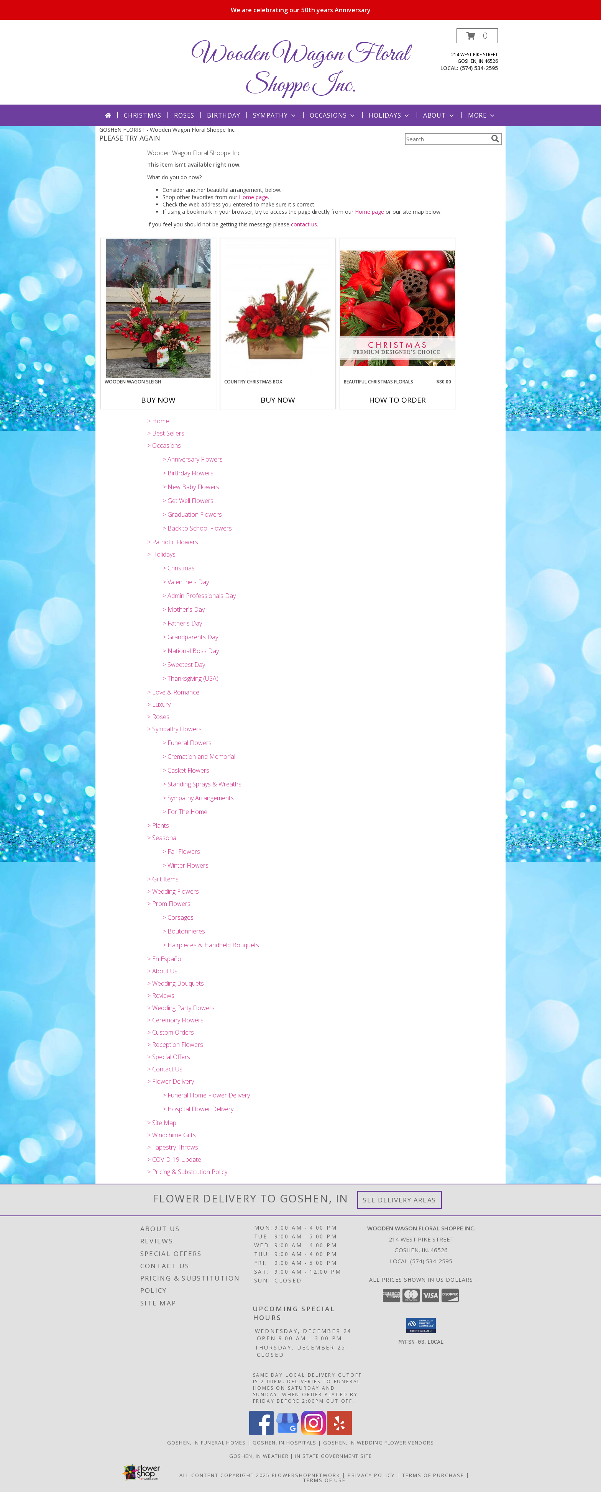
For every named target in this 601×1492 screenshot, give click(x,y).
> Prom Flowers (168, 903)
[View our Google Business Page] (287, 1433)
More (482, 115)
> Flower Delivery (170, 1081)
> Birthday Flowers (188, 473)
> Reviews (160, 995)
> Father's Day (182, 623)
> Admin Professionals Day (199, 595)
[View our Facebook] (261, 1433)
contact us (304, 224)
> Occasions (164, 445)
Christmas (142, 115)
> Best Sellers (165, 433)
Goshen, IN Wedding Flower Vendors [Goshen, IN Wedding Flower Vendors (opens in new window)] (378, 1442)
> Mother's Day (184, 609)
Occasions (333, 115)
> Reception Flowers (175, 1044)
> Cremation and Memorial (199, 756)
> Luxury (159, 704)
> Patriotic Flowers (172, 542)
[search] (495, 138)
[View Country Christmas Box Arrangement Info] (277, 308)
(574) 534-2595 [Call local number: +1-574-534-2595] (479, 68)
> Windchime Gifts (171, 1135)
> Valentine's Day (186, 582)
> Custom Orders (170, 1032)
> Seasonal (162, 838)
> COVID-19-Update (174, 1159)
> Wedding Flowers (173, 891)
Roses (184, 115)
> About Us (162, 971)
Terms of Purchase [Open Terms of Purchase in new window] (433, 1475)
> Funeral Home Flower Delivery (206, 1095)
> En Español (164, 959)
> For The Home (185, 811)
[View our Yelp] (339, 1433)
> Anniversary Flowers (193, 459)
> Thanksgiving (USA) (190, 678)
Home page (253, 197)
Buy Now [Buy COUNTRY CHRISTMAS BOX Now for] (278, 400)
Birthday (223, 115)
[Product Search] (447, 139)
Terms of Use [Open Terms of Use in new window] (324, 1480)
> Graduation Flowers (192, 514)
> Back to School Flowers (197, 528)
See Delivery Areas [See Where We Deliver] (399, 1200)
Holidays (389, 115)
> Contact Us (164, 1069)
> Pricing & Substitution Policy (187, 1172)
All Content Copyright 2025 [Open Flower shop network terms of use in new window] (224, 1475)
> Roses (158, 716)
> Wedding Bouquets (175, 983)
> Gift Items (163, 879)
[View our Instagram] (313, 1433)
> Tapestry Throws (172, 1147)
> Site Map (161, 1123)
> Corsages (178, 917)
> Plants (158, 825)
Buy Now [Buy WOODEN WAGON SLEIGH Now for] (158, 400)
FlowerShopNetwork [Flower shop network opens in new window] (306, 1475)
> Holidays (161, 554)
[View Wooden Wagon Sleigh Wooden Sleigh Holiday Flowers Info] (158, 308)
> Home (158, 421)
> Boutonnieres (184, 931)
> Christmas (179, 568)
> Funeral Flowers (187, 743)
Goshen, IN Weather (259, 1456)
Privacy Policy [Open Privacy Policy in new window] (371, 1475)
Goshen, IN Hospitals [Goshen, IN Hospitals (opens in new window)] (285, 1442)
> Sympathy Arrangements (198, 798)
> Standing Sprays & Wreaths (202, 784)
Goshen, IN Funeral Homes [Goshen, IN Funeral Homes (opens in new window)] (206, 1442)
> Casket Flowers (186, 770)
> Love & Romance (173, 692)
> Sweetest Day (184, 664)
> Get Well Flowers (188, 500)
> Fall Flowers (181, 851)
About (439, 115)
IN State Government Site (333, 1456)
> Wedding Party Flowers (181, 1008)
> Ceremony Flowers (175, 1020)
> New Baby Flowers (191, 487)
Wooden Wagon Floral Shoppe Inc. (300, 70)
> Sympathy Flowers (174, 729)
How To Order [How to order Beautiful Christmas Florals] (397, 400)
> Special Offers (168, 1057)
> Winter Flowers (186, 865)
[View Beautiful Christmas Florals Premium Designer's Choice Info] (397, 308)
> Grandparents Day (190, 637)
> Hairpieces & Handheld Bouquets (211, 945)
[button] (477, 35)
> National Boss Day (191, 651)
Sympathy (275, 115)
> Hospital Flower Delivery (198, 1109)
